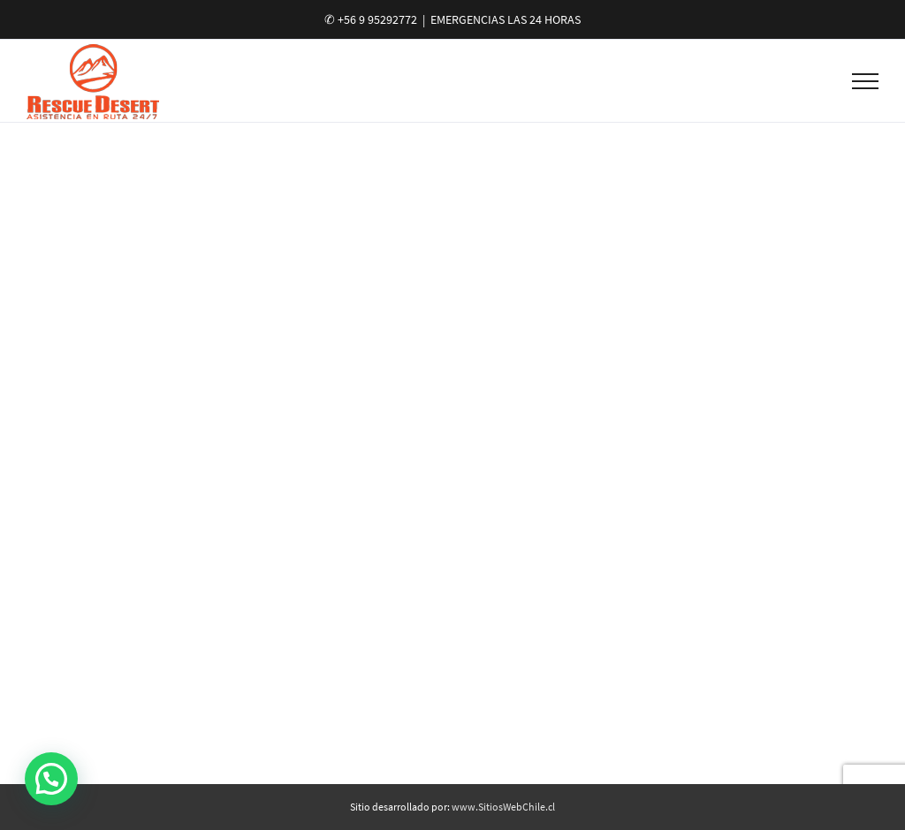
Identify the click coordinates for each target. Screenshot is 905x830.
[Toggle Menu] (866, 81)
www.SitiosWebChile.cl (503, 806)
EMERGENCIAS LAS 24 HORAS (505, 19)
